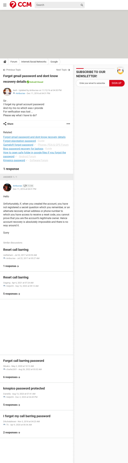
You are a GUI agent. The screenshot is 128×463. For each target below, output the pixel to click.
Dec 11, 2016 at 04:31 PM (38, 93)
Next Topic (61, 69)
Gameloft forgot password (18, 144)
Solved (33, 82)
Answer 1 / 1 (10, 177)
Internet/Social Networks (33, 61)
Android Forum (27, 156)
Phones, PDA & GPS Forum (53, 144)
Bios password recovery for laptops (23, 148)
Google (54, 61)
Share (10, 124)
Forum (13, 61)
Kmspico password (14, 160)
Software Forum (39, 160)
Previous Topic (13, 69)
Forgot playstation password (19, 140)
